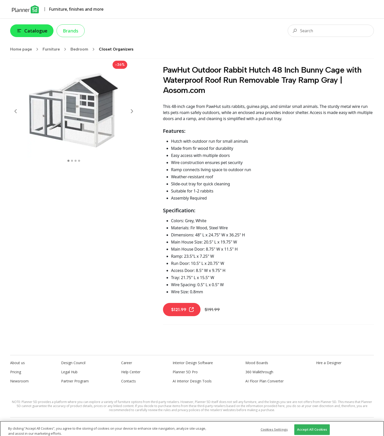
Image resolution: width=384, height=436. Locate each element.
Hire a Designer (328, 362)
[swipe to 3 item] (79, 161)
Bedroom (84, 49)
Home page (26, 49)
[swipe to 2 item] (76, 161)
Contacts (128, 381)
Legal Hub (69, 371)
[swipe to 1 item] (72, 161)
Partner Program (75, 381)
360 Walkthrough (259, 371)
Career (126, 362)
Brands (70, 31)
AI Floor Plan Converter (264, 381)
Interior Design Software (193, 362)
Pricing (15, 371)
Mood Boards (256, 362)
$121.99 (182, 309)
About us (17, 362)
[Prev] (15, 111)
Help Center (130, 371)
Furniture (56, 49)
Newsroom (19, 381)
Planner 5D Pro (185, 371)
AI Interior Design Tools (192, 381)
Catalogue (31, 31)
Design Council (73, 362)
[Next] (131, 111)
